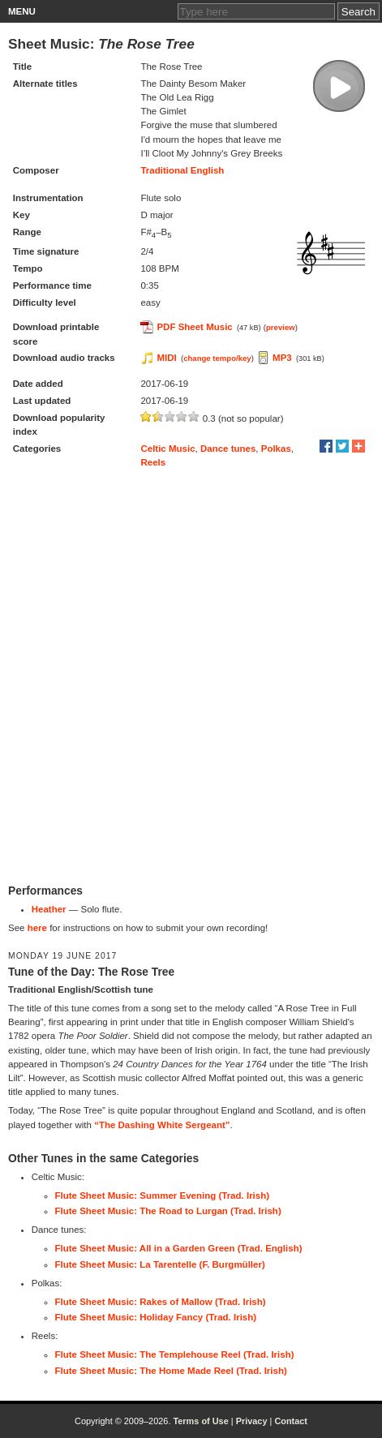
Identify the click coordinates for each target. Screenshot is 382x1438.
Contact (290, 1421)
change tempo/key (217, 358)
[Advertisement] (191, 677)
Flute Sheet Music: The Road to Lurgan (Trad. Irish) (168, 1211)
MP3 (282, 358)
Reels (152, 462)
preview (280, 327)
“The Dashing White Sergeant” (162, 1125)
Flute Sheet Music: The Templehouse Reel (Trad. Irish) (174, 1354)
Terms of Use (200, 1421)
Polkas (276, 448)
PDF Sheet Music (194, 327)
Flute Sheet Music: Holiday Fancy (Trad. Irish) (156, 1317)
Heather (49, 909)
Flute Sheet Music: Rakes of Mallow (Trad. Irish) (160, 1302)
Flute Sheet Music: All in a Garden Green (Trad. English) (179, 1248)
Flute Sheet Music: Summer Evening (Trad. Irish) (162, 1195)
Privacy (252, 1421)
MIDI (166, 358)
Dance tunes (227, 448)
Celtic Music (167, 448)
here (37, 928)
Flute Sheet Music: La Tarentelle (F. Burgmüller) (160, 1264)
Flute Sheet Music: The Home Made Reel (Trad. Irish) (171, 1371)
